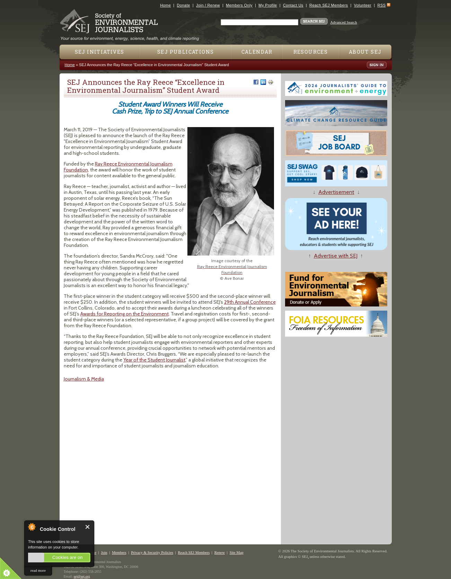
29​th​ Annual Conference (250, 302)
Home (165, 5)
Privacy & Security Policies (152, 552)
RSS (382, 5)
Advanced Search (343, 22)
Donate (183, 5)
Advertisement (336, 192)
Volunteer (362, 5)
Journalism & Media (84, 379)
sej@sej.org (82, 576)
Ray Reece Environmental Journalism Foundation (118, 167)
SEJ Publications (185, 51)
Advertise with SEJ (335, 255)
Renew (219, 552)
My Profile (267, 5)
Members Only (239, 5)
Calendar (257, 51)
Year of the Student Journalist (154, 360)
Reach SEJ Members (328, 5)
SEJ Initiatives (99, 51)
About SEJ (365, 51)
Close (88, 527)
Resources (310, 51)
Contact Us (293, 5)
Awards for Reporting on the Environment (124, 314)
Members (119, 552)
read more (38, 570)
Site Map (237, 552)
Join (104, 552)
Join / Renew (208, 5)
